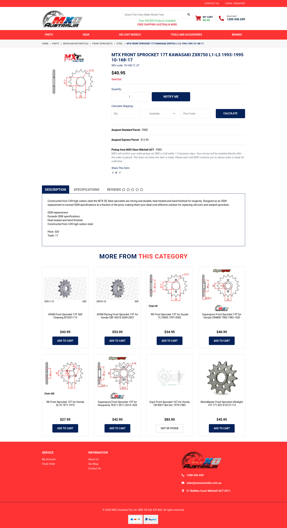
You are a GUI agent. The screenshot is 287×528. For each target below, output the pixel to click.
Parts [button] (49, 34)
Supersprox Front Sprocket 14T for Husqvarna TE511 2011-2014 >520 (117, 403)
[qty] (126, 113)
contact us (212, 3)
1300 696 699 (236, 19)
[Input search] (153, 14)
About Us (93, 459)
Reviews (125, 189)
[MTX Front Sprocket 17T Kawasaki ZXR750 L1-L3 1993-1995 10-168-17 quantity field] (130, 96)
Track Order (48, 463)
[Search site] (188, 14)
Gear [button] (86, 34)
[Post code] (195, 113)
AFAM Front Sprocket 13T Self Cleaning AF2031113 (65, 316)
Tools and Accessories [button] (186, 34)
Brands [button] (237, 34)
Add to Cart (65, 340)
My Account (48, 459)
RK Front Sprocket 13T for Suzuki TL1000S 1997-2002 (169, 316)
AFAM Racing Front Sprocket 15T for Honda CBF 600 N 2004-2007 (117, 316)
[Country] (161, 113)
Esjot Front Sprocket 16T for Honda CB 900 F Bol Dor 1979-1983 (170, 403)
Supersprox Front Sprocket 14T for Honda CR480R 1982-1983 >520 (221, 316)
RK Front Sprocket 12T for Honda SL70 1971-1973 (65, 403)
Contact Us (94, 468)
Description (55, 189)
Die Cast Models (130, 34)
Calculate (230, 113)
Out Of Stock (169, 428)
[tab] (55, 189)
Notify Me (170, 96)
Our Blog (93, 463)
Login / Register (235, 3)
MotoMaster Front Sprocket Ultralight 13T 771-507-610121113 (222, 403)
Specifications (86, 189)
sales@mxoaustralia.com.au (204, 483)
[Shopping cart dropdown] (204, 18)
